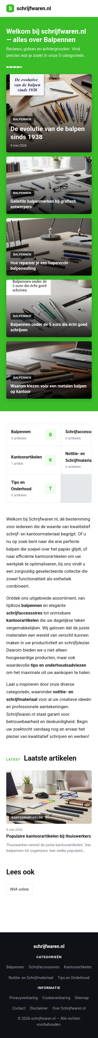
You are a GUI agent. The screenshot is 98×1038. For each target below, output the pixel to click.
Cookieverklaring (56, 998)
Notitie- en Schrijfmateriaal (31, 978)
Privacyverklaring (23, 998)
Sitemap (82, 998)
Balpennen (15, 967)
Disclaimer (39, 1008)
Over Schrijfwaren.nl (69, 1008)
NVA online (19, 889)
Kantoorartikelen (78, 967)
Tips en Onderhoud (73, 978)
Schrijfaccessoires (44, 967)
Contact (18, 1008)
